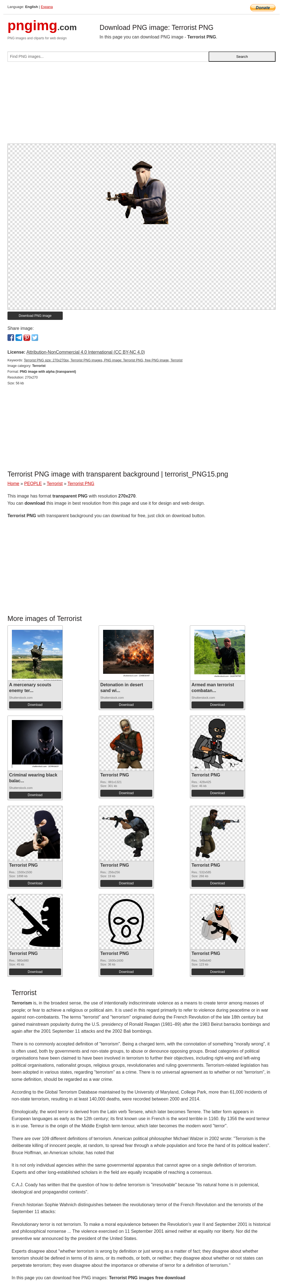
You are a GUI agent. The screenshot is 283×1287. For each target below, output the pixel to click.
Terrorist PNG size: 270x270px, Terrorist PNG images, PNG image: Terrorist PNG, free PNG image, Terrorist (103, 360)
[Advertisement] (141, 105)
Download (35, 705)
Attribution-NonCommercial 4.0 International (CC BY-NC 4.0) (85, 352)
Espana (47, 7)
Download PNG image (35, 316)
